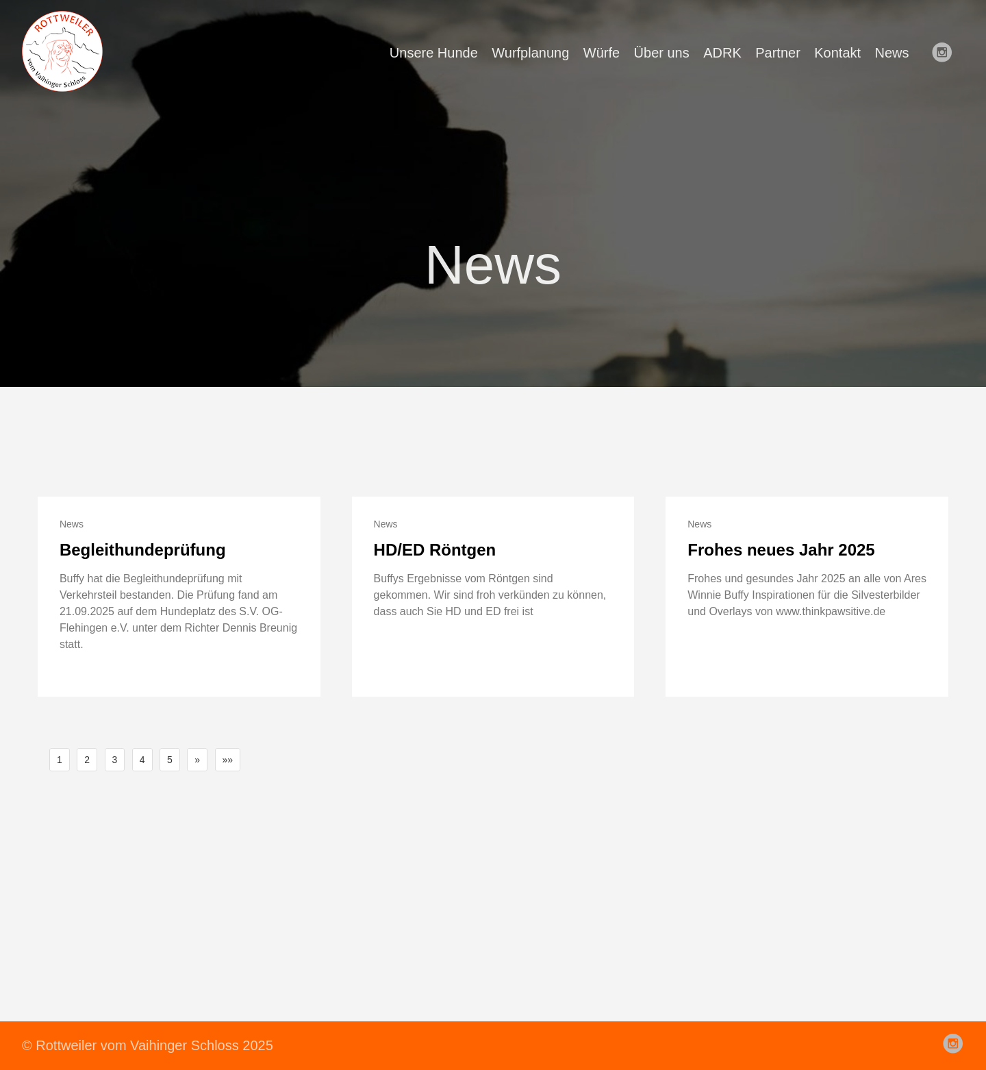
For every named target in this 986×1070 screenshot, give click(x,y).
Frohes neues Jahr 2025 (780, 549)
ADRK (722, 52)
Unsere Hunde (434, 52)
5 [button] (170, 759)
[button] (197, 759)
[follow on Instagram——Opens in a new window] (946, 53)
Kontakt (837, 52)
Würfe (601, 52)
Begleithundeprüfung (143, 549)
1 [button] (59, 759)
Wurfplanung (530, 52)
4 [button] (142, 759)
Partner (777, 52)
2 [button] (87, 759)
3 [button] (115, 759)
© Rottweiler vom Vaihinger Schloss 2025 (147, 1045)
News (892, 52)
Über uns (662, 52)
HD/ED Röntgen (435, 549)
